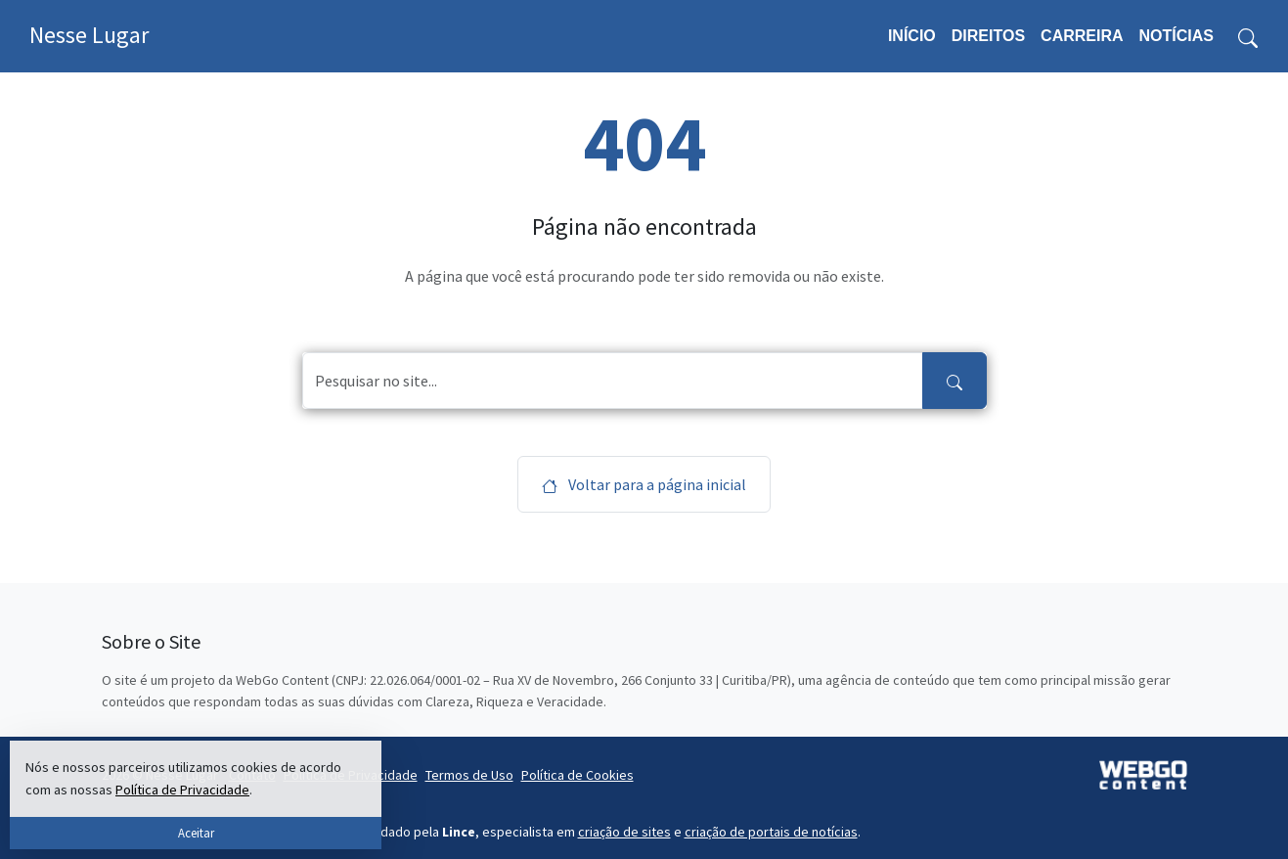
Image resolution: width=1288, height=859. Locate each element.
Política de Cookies (577, 775)
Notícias (1176, 35)
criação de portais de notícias (771, 831)
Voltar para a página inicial (644, 484)
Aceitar (196, 832)
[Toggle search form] (1248, 36)
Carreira (1082, 35)
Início (912, 35)
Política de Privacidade (182, 789)
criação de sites (624, 831)
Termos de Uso (469, 775)
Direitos (988, 35)
